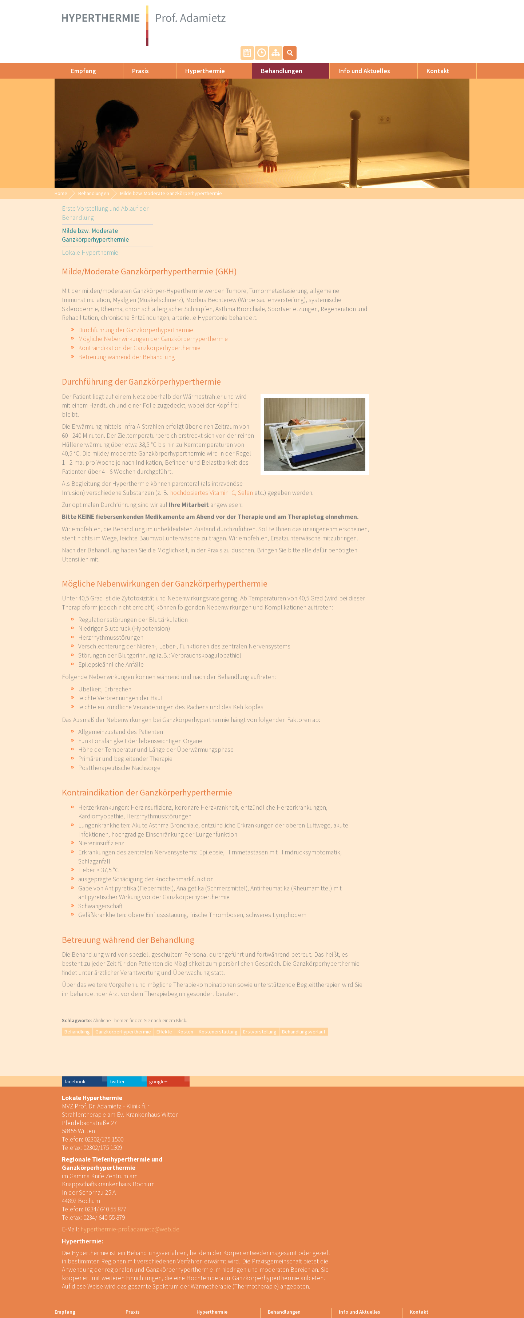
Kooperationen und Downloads (359, 1262)
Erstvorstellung (360, 1014)
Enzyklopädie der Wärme (222, 1265)
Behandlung (177, 1014)
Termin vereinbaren (419, 14)
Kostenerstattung (318, 1014)
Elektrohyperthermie (217, 1251)
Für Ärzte (348, 1238)
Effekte (264, 1014)
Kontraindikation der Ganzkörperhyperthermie (239, 331)
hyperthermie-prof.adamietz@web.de (122, 1197)
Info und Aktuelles (357, 63)
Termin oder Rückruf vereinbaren (430, 1241)
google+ (438, 1049)
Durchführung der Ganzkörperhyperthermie (235, 313)
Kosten (285, 1014)
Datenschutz (423, 1251)
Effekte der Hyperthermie (221, 1258)
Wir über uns (138, 1232)
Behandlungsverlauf (403, 1014)
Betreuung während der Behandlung (226, 340)
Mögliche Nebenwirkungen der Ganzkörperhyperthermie (253, 322)
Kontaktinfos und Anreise (435, 1232)
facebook (354, 1049)
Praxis (133, 63)
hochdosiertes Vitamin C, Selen (311, 476)
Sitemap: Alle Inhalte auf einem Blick (447, 14)
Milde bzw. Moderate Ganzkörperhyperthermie (171, 185)
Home (61, 185)
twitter (397, 1049)
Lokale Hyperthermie (83, 258)
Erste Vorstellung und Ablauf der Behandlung (98, 216)
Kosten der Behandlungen (365, 1245)
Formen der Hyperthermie (223, 1232)
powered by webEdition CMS (502, 1313)
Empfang (76, 63)
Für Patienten (352, 1232)
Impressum (421, 1258)
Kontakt (430, 63)
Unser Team (138, 1238)
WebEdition (453, 1287)
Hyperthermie (198, 63)
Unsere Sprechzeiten (433, 14)
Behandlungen (274, 63)
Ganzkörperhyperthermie (223, 1014)
